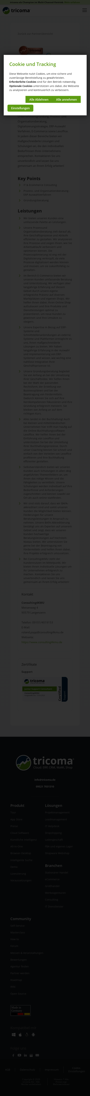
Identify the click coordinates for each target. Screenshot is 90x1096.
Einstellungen (20, 108)
